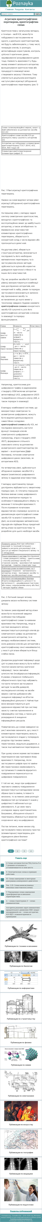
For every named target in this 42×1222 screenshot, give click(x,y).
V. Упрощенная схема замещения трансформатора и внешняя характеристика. (20, 894)
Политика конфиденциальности (21, 1219)
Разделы (19, 9)
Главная (10, 9)
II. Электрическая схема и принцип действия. (21, 873)
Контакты (30, 9)
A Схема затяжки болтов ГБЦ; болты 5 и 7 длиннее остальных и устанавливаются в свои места (23, 865)
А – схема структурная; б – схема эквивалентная (20, 902)
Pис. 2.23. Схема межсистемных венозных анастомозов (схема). (20, 886)
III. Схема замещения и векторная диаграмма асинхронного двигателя (22, 879)
